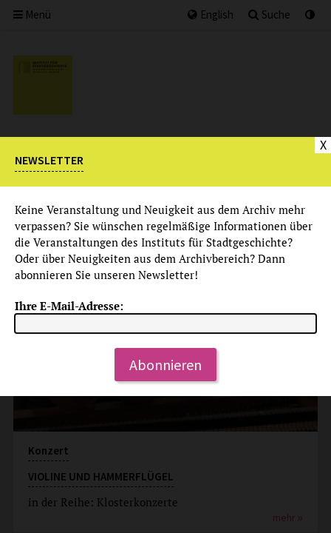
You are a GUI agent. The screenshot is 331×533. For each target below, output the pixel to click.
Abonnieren (165, 364)
